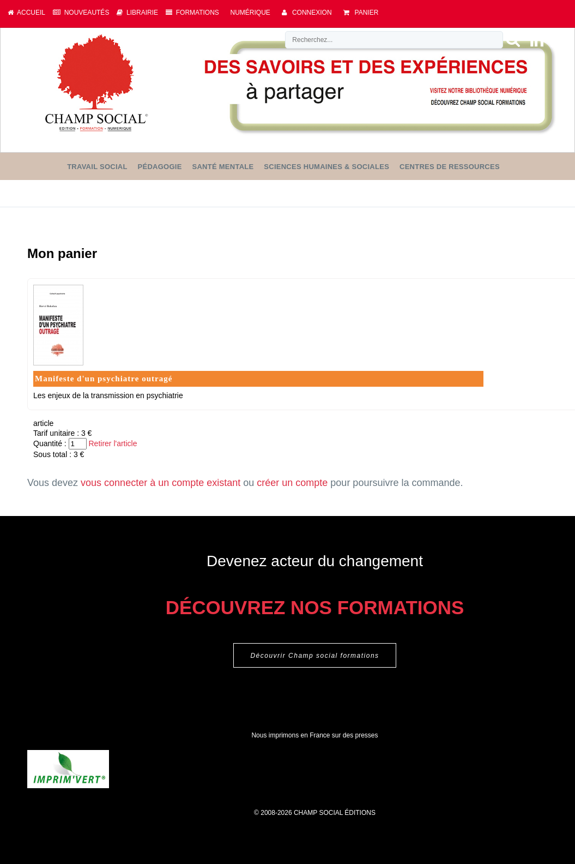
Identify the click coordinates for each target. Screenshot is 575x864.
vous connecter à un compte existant (160, 482)
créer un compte (292, 482)
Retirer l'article (112, 443)
